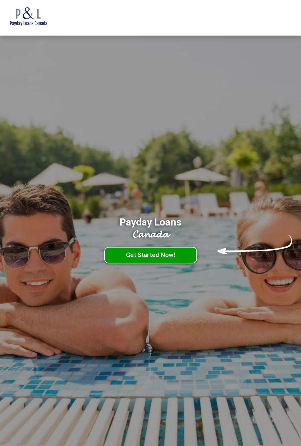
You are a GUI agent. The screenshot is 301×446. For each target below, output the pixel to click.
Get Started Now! (150, 254)
